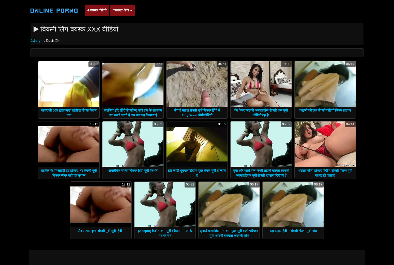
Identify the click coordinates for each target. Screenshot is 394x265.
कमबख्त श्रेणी (122, 10)
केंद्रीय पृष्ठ (37, 41)
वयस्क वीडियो (97, 10)
